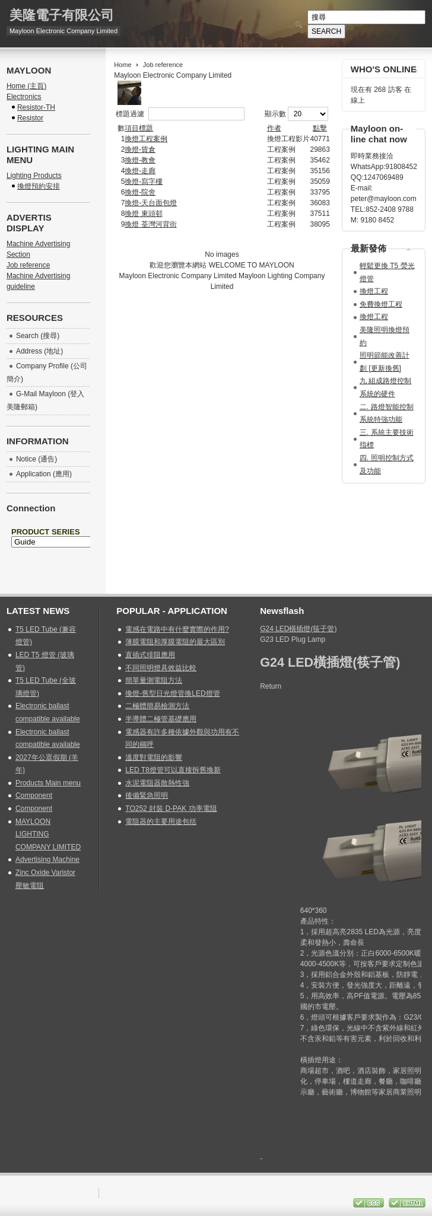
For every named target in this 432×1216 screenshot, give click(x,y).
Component (33, 795)
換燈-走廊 (140, 171)
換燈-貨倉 (140, 149)
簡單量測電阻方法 (153, 680)
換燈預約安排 (38, 186)
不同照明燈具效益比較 (160, 668)
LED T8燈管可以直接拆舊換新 (172, 770)
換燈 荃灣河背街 (150, 224)
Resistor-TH (36, 107)
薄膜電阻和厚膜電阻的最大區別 (175, 642)
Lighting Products (34, 175)
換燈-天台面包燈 (151, 203)
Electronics (24, 97)
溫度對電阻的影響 (153, 757)
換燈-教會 (140, 160)
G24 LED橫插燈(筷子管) (298, 629)
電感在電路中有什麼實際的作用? (177, 629)
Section (18, 254)
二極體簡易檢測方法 (157, 706)
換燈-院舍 (140, 192)
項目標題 (139, 128)
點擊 (320, 128)
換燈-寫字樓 (144, 181)
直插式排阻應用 (150, 655)
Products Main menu (48, 783)
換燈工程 (374, 291)
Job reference (28, 265)
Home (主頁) (26, 86)
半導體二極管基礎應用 (160, 719)
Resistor (30, 118)
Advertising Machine (47, 859)
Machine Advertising (38, 244)
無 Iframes (48, 552)
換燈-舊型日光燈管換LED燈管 (172, 693)
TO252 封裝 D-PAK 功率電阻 (171, 808)
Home (122, 64)
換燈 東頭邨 (143, 213)
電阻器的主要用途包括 (160, 821)
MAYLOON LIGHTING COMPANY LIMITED (48, 834)
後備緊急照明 (146, 795)
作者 (274, 128)
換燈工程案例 (146, 139)
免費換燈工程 (381, 304)
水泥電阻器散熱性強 (157, 783)
